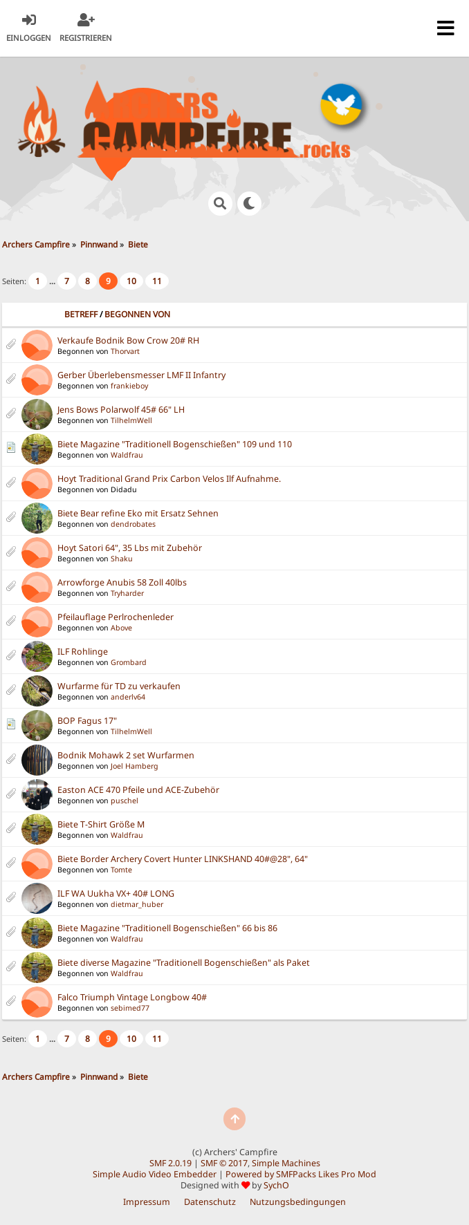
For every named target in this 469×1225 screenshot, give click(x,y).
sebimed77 (130, 1008)
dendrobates (133, 524)
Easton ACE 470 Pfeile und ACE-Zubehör (138, 790)
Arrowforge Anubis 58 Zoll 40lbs (122, 582)
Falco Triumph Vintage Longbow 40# (132, 997)
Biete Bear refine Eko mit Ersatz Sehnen (138, 513)
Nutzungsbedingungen (298, 1202)
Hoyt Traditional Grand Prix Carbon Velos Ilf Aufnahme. (169, 479)
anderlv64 (128, 697)
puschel (124, 800)
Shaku (122, 558)
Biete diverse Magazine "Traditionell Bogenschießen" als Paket (183, 963)
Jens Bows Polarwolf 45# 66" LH (121, 409)
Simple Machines (286, 1163)
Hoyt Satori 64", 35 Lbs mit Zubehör (129, 548)
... (53, 281)
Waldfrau (127, 455)
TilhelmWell (131, 420)
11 (157, 281)
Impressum (146, 1202)
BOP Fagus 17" (87, 721)
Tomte (121, 870)
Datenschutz (210, 1202)
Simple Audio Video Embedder (155, 1174)
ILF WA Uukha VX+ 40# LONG (115, 893)
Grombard (129, 662)
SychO (276, 1185)
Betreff (81, 314)
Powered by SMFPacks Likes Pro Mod (301, 1174)
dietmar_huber (137, 904)
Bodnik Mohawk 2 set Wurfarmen (125, 755)
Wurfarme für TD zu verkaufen (119, 686)
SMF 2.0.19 (170, 1163)
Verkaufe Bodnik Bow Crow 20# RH (128, 340)
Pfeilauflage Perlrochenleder (115, 617)
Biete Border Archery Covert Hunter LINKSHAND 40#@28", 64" (182, 859)
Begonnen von (137, 314)
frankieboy (129, 386)
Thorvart (125, 351)
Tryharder (127, 593)
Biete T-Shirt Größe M (101, 824)
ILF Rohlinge (82, 651)
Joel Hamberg (134, 766)
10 (131, 281)
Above (121, 628)
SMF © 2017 (224, 1163)
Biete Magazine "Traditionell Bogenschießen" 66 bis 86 (167, 928)
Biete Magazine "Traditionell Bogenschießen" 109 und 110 (174, 444)
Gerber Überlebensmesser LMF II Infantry (141, 375)
